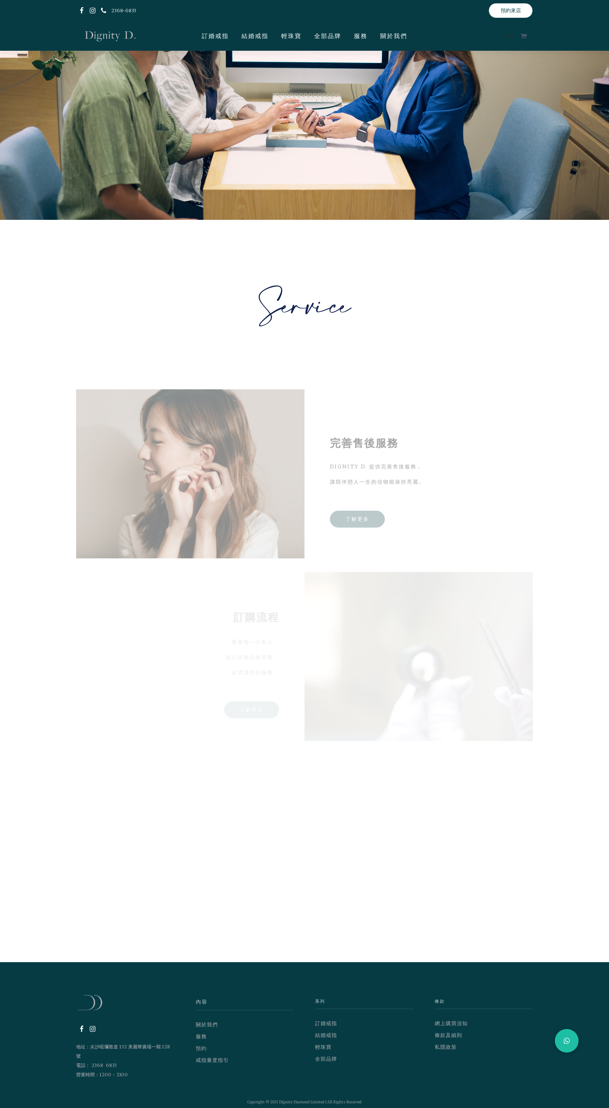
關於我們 (393, 36)
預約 (201, 1048)
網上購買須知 (451, 1023)
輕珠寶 (291, 36)
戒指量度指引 (212, 1060)
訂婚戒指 (215, 36)
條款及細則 (448, 1035)
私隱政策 (446, 1047)
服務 (361, 36)
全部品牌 (327, 36)
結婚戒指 (255, 36)
